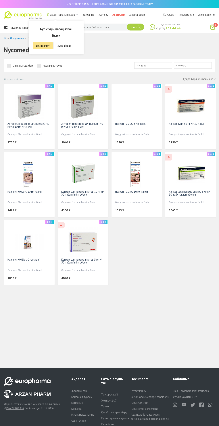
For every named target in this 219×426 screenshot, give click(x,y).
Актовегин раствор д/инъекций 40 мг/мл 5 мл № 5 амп (82, 125)
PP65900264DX (15, 408)
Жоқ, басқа (64, 45)
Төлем (105, 406)
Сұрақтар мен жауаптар (115, 418)
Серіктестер (78, 420)
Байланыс (88, 14)
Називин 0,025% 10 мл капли (24, 191)
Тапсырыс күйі (186, 14)
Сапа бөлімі (107, 424)
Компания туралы (81, 397)
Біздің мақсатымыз (82, 414)
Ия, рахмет (43, 45)
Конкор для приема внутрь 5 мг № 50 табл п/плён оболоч (81, 261)
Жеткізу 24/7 (109, 400)
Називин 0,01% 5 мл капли (130, 123)
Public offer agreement (144, 408)
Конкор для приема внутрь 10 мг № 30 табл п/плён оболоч (82, 193)
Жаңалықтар (79, 391)
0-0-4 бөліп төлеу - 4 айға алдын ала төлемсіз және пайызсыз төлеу (110, 3)
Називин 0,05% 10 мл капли (131, 191)
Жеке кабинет (206, 14)
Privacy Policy (138, 391)
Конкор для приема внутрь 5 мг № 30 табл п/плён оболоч (189, 193)
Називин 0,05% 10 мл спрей (23, 259)
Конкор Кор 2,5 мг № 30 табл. (186, 123)
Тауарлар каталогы (19, 27)
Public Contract (139, 402)
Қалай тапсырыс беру (114, 412)
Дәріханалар (137, 14)
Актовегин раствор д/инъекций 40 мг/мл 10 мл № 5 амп (28, 125)
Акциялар (118, 14)
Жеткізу (103, 14)
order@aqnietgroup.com (195, 391)
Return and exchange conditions (150, 397)
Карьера (76, 408)
